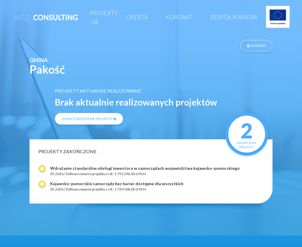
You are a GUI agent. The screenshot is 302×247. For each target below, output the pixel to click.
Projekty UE (104, 17)
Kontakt (179, 16)
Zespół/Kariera (233, 16)
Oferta (137, 16)
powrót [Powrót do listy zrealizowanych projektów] (256, 45)
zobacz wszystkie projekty (89, 119)
